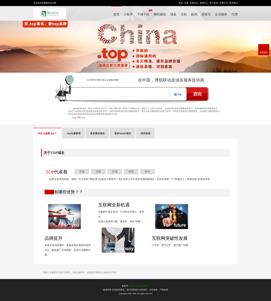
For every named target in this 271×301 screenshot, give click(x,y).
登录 (181, 3)
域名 (173, 14)
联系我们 (233, 3)
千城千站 (144, 13)
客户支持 (214, 3)
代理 (234, 14)
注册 (186, 3)
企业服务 (221, 14)
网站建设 (160, 14)
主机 (184, 14)
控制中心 (194, 3)
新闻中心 (204, 3)
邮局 (194, 14)
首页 (116, 14)
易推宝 (206, 14)
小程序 (128, 14)
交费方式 (223, 3)
